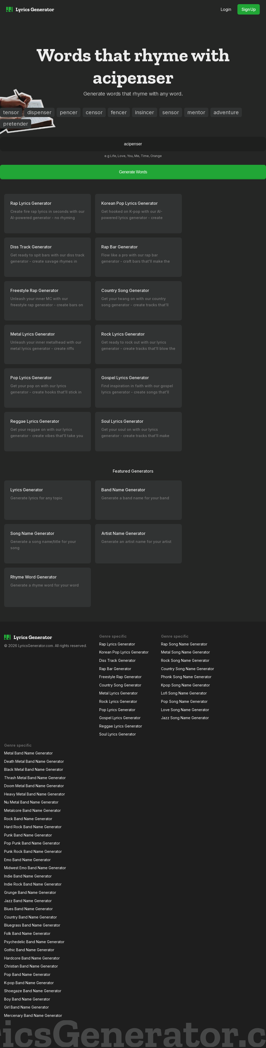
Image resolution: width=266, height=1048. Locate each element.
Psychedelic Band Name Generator (34, 942)
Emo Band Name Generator (27, 860)
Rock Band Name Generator (28, 818)
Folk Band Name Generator (27, 933)
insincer (144, 112)
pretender (15, 124)
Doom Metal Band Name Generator (34, 786)
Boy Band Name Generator (27, 999)
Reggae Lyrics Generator (120, 726)
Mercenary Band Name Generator (33, 1015)
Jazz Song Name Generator (185, 718)
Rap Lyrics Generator (117, 644)
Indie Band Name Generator (28, 876)
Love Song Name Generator (185, 709)
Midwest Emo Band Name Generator (35, 868)
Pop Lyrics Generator (117, 709)
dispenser (39, 112)
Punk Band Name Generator (28, 835)
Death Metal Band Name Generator (34, 761)
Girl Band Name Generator (26, 1007)
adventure (226, 112)
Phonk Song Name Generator (186, 677)
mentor (196, 112)
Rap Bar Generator (115, 668)
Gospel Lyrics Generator (120, 718)
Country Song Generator (120, 685)
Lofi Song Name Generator (184, 693)
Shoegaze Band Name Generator (32, 991)
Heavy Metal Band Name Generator (34, 794)
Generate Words (133, 172)
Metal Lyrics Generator (118, 693)
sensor (170, 112)
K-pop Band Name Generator (29, 983)
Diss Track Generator (117, 660)
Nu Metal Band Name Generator (31, 802)
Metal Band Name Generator (28, 753)
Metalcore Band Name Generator (32, 810)
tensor (11, 112)
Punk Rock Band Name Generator (33, 851)
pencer (68, 112)
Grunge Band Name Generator (30, 892)
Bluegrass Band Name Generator (32, 925)
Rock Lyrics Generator (118, 701)
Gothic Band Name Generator (29, 950)
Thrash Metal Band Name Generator (35, 777)
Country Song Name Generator (187, 668)
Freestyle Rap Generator (120, 677)
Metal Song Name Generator (185, 652)
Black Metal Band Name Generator (33, 769)
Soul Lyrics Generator (117, 734)
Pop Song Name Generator (184, 701)
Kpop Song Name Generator (185, 685)
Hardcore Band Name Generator (32, 958)
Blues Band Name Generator (28, 909)
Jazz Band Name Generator (28, 901)
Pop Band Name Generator (27, 974)
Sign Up (249, 9)
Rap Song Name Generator (184, 644)
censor (94, 112)
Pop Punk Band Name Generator (32, 843)
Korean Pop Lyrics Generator (124, 652)
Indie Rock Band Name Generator (33, 884)
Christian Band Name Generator (31, 966)
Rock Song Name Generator (185, 660)
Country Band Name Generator (30, 917)
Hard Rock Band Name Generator (33, 827)
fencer (119, 112)
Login (226, 9)
